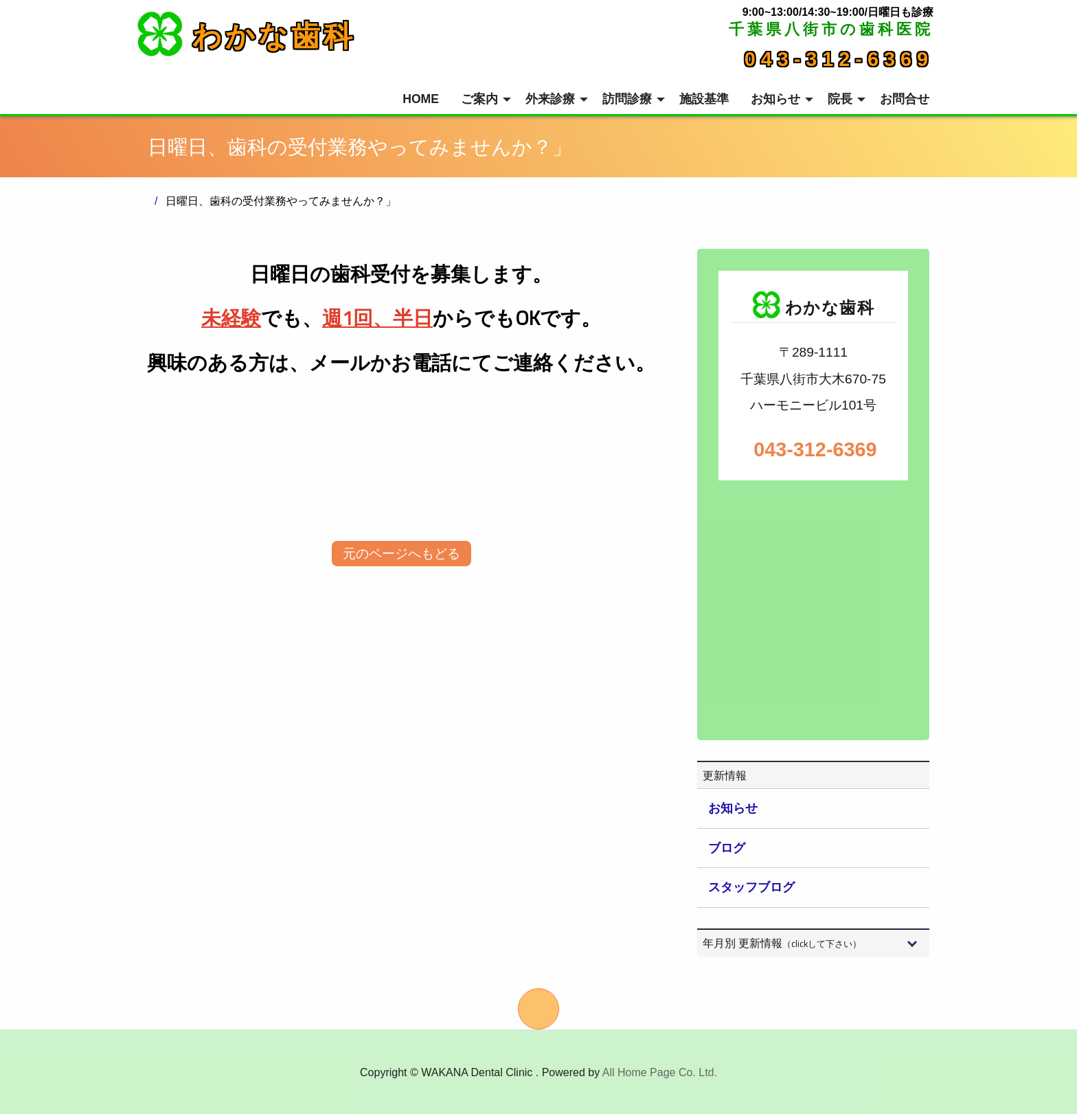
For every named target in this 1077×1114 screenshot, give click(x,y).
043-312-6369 (839, 59)
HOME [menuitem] (421, 99)
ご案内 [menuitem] (479, 99)
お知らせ (733, 808)
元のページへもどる (401, 553)
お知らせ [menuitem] (775, 99)
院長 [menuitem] (840, 99)
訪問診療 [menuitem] (627, 99)
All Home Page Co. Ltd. (659, 1072)
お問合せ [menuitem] (904, 99)
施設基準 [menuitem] (704, 99)
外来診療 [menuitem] (550, 99)
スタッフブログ (751, 887)
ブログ (726, 848)
